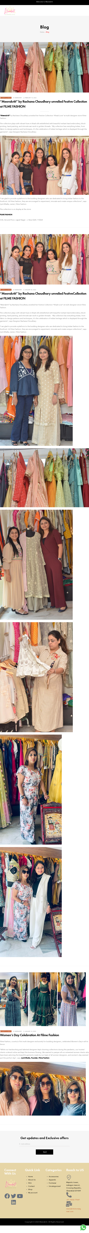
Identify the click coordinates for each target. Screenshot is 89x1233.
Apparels (52, 1180)
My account (32, 1193)
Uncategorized (54, 1186)
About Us (32, 1180)
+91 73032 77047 (73, 1200)
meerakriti (18, 98)
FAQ (30, 1183)
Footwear (52, 1183)
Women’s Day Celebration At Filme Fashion (29, 1035)
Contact (31, 1186)
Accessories (54, 1176)
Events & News (6, 98)
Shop (30, 1189)
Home (42, 32)
